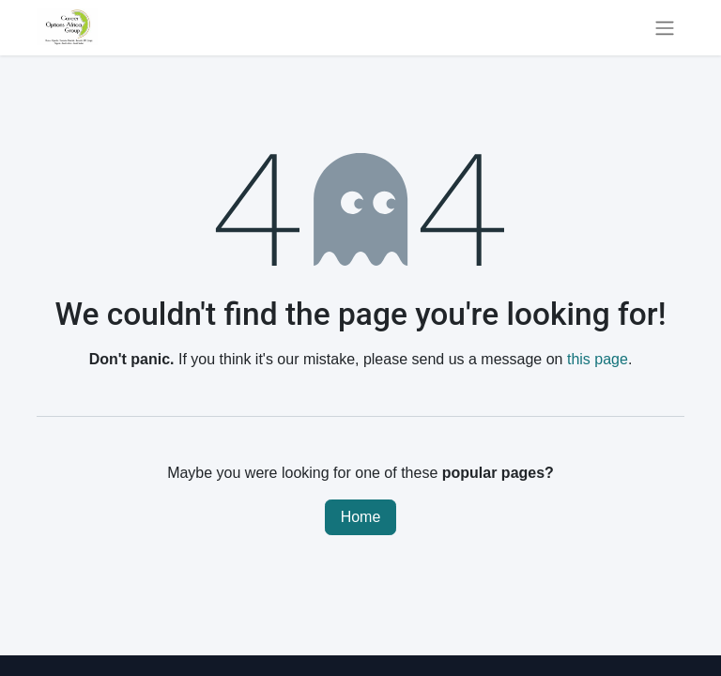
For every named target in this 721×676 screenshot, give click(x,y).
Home (361, 517)
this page (597, 359)
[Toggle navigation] (664, 28)
